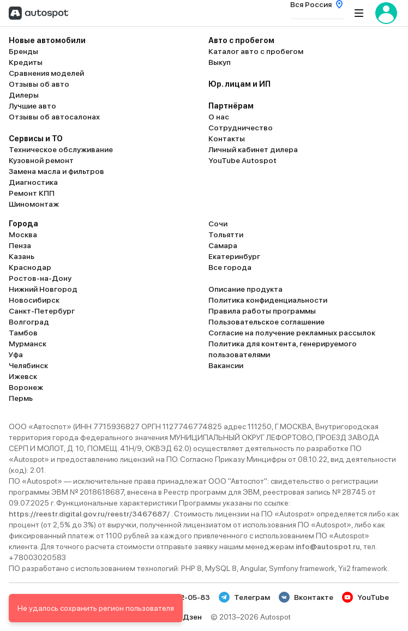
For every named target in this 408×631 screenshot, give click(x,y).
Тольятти (225, 234)
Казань (21, 256)
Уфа (16, 354)
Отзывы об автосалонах (54, 116)
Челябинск (28, 365)
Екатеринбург (234, 256)
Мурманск (27, 343)
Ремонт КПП (32, 193)
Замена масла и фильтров (56, 171)
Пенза (20, 245)
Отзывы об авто (39, 84)
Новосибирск (34, 300)
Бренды (23, 51)
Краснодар (30, 267)
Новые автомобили (47, 40)
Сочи (217, 223)
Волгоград (29, 321)
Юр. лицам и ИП (239, 84)
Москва (23, 234)
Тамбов (23, 332)
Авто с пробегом (241, 40)
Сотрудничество (240, 127)
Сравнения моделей (46, 73)
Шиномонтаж (34, 204)
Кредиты (26, 62)
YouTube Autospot (242, 160)
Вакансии (225, 365)
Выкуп (219, 62)
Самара (222, 245)
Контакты (226, 138)
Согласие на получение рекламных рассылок (291, 332)
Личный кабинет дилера (253, 149)
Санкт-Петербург (42, 311)
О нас (218, 116)
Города (23, 223)
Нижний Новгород (43, 289)
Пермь (21, 398)
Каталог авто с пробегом (255, 51)
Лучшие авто (32, 105)
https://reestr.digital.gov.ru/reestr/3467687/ (90, 513)
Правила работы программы (262, 311)
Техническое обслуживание (61, 149)
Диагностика (33, 182)
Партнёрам (231, 105)
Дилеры (24, 95)
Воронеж (26, 387)
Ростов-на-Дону (40, 278)
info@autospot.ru (328, 546)
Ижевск (23, 376)
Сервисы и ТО (36, 138)
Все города (229, 267)
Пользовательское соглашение (266, 321)
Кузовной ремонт (41, 160)
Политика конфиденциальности (267, 300)
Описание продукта (245, 289)
